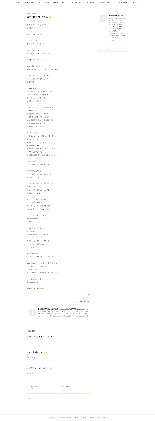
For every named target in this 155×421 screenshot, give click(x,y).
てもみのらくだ (135, 2)
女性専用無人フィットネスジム (32, 2)
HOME (18, 2)
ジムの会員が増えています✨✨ (37, 352)
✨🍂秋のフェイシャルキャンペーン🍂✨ (40, 368)
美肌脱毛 (55, 2)
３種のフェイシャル (75, 2)
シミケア (64, 2)
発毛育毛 (46, 2)
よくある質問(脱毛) (121, 2)
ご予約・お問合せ (89, 2)
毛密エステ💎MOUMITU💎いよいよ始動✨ (40, 336)
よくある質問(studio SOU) (105, 2)
